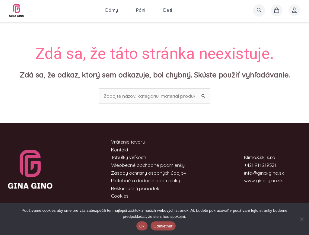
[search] (259, 10)
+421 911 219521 (260, 165)
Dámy (111, 10)
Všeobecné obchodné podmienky (147, 165)
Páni (140, 10)
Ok (142, 226)
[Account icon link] (294, 10)
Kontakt (119, 150)
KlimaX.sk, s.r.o (260, 157)
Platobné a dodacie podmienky (145, 181)
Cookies (119, 196)
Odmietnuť (163, 226)
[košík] (276, 11)
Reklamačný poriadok (134, 188)
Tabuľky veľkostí (127, 157)
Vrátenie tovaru (127, 142)
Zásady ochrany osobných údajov (148, 173)
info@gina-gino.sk (264, 173)
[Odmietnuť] (301, 219)
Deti (167, 10)
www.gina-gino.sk (263, 181)
